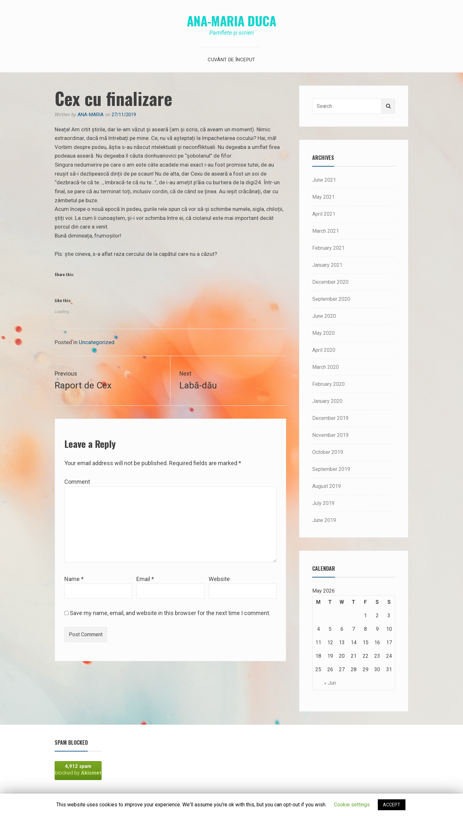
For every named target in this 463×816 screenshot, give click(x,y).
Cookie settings (352, 805)
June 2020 (324, 316)
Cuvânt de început (231, 60)
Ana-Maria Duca (231, 20)
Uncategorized (96, 342)
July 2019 (323, 503)
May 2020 (323, 333)
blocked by (78, 769)
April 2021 (323, 214)
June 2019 (324, 520)
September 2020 (331, 299)
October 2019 (327, 452)
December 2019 (330, 418)
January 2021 (327, 265)
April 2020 (323, 350)
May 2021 (323, 197)
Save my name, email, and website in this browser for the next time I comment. (170, 613)
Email (145, 579)
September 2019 (331, 469)
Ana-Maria (90, 114)
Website (219, 579)
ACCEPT (391, 804)
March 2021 (325, 231)
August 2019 (326, 486)
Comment (77, 482)
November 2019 (330, 435)
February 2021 (328, 248)
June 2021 (324, 180)
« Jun (330, 683)
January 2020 (327, 401)
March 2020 (325, 367)
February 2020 (328, 384)
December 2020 (330, 282)
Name (74, 579)
